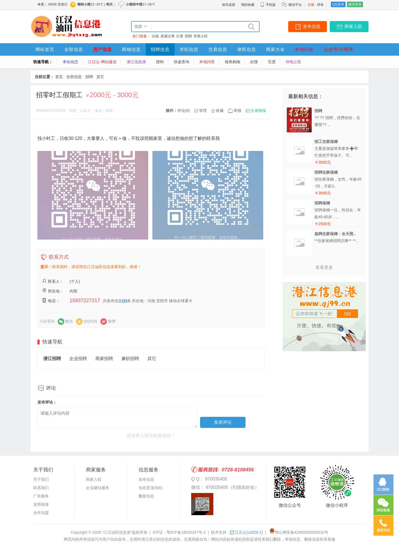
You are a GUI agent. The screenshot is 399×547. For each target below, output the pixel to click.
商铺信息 (131, 49)
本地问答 (304, 49)
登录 (320, 5)
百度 (272, 62)
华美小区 (200, 36)
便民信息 (246, 49)
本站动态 (70, 62)
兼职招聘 (130, 358)
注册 (311, 5)
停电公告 (293, 62)
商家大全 (275, 49)
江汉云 (246, 532)
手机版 (268, 5)
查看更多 (324, 267)
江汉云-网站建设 (102, 62)
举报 (237, 110)
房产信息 (102, 49)
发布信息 (312, 26)
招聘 (188, 36)
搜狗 (160, 62)
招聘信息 (160, 49)
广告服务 (41, 496)
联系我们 (41, 488)
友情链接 (41, 504)
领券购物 (232, 62)
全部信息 (73, 49)
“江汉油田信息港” (117, 532)
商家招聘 (104, 358)
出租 (155, 36)
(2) (124, 301)
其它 (100, 77)
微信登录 (355, 4)
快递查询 (181, 62)
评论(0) (183, 110)
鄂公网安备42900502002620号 (298, 532)
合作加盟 (41, 512)
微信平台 (295, 5)
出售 (179, 36)
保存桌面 (228, 5)
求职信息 (189, 49)
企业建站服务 (97, 488)
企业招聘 (78, 358)
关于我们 (41, 479)
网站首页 (44, 49)
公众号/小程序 (338, 49)
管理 (203, 110)
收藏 (220, 110)
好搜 (254, 62)
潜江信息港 (136, 62)
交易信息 (217, 49)
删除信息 (146, 496)
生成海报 (258, 110)
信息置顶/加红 (151, 488)
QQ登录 (338, 4)
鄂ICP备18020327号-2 (186, 532)
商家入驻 (353, 26)
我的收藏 (247, 5)
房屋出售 (167, 36)
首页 (59, 77)
